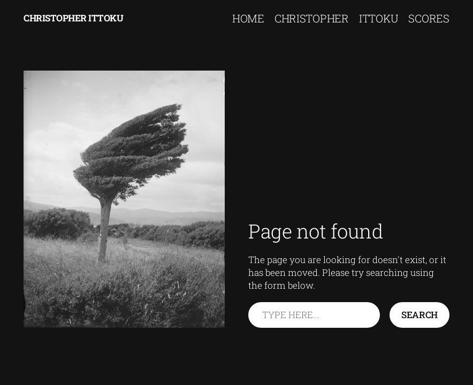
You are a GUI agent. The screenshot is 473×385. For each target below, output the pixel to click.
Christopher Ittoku (73, 18)
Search (419, 315)
